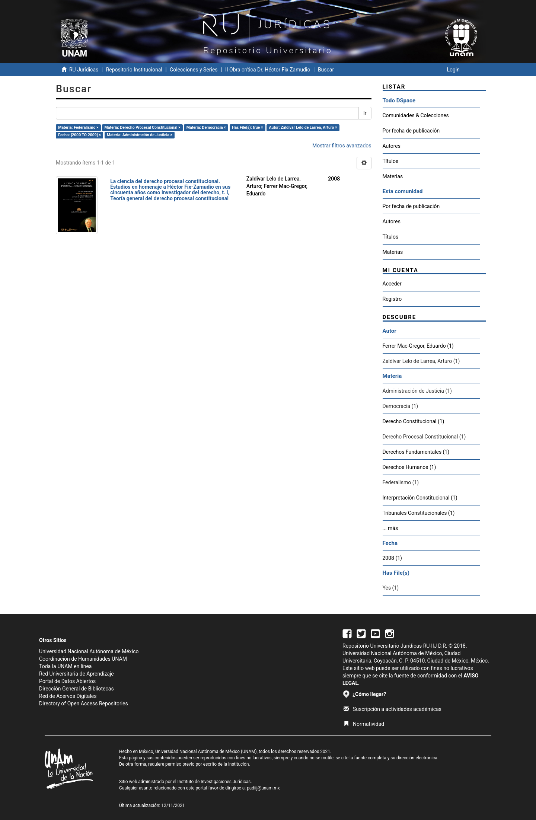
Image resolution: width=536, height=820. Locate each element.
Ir (365, 113)
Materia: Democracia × (206, 127)
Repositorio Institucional (134, 70)
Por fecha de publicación (411, 131)
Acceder (392, 284)
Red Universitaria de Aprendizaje (76, 674)
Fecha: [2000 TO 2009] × (79, 135)
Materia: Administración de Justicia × (139, 135)
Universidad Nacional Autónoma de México (89, 651)
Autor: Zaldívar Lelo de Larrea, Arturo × (303, 127)
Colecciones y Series (193, 70)
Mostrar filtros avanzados (341, 146)
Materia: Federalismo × (78, 127)
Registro (392, 299)
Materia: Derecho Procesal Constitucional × (143, 127)
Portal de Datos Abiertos (67, 681)
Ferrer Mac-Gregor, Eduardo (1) (418, 346)
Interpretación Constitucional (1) (420, 498)
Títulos (391, 161)
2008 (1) (392, 558)
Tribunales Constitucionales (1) (419, 513)
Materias (393, 176)
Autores (392, 146)
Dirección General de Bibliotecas (76, 689)
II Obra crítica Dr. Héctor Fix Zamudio (267, 70)
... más (390, 528)
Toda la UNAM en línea (65, 666)
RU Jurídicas (83, 70)
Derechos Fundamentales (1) (416, 452)
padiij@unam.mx (263, 788)
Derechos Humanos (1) (409, 467)
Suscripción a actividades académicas (392, 709)
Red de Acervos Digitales (67, 696)
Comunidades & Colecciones (416, 115)
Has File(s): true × (247, 127)
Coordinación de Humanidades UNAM (83, 659)
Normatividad (364, 724)
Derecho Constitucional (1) (413, 421)
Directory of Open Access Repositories (83, 703)
